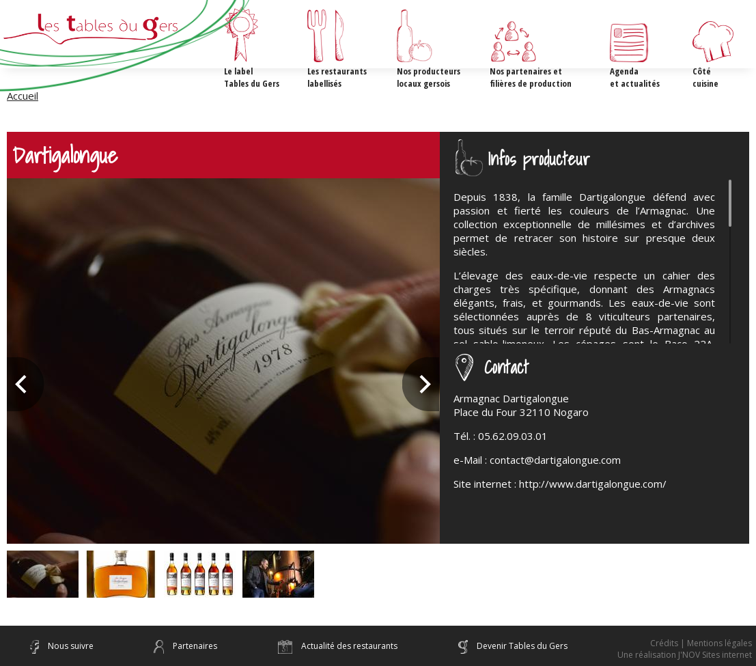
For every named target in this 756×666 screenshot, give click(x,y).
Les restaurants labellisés (337, 77)
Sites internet (727, 655)
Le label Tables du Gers (251, 77)
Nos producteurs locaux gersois (428, 77)
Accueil (22, 95)
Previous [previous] (25, 384)
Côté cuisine (705, 77)
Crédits (664, 643)
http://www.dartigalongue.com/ (593, 483)
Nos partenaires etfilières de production (531, 77)
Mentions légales (719, 643)
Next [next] (421, 384)
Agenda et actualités (635, 77)
